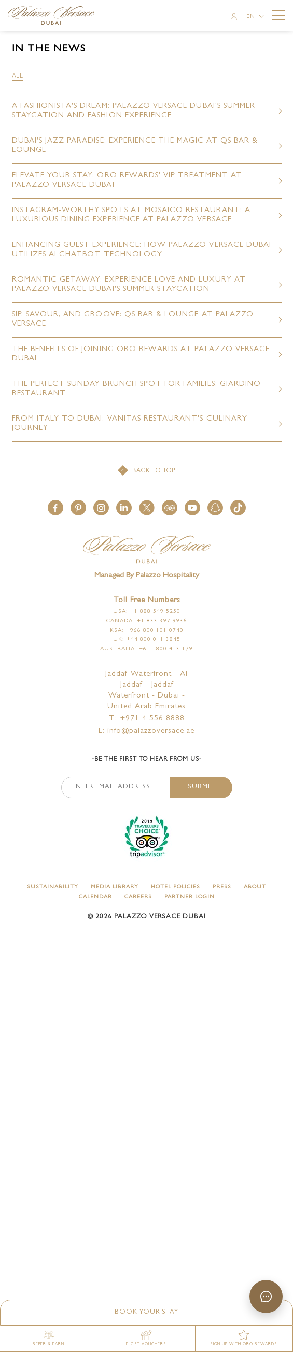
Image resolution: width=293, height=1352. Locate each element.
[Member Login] (234, 17)
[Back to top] (147, 471)
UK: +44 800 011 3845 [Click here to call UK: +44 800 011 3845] (146, 640)
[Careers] (138, 897)
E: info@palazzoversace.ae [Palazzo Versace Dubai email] (146, 731)
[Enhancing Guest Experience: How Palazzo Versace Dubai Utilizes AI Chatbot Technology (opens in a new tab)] (147, 250)
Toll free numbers (146, 601)
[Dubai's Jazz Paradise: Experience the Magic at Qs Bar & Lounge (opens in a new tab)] (147, 146)
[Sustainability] (52, 887)
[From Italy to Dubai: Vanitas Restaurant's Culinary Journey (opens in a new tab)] (147, 424)
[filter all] (18, 76)
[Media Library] (114, 887)
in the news (49, 49)
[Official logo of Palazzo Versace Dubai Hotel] (146, 550)
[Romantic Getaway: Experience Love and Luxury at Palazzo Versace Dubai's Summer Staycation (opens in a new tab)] (147, 285)
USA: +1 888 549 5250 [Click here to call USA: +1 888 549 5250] (146, 612)
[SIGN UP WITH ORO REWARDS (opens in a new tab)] (244, 1338)
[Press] (222, 887)
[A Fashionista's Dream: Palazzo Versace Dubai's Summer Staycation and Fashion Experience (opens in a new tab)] (147, 111)
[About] (255, 887)
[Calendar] (95, 897)
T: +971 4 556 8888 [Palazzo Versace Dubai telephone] (147, 719)
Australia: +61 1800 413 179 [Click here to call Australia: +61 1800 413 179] (146, 649)
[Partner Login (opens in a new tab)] (189, 897)
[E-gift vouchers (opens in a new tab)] (146, 1338)
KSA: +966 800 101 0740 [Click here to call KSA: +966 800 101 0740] (147, 630)
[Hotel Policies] (175, 887)
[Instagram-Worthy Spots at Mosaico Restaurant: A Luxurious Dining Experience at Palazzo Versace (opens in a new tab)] (147, 216)
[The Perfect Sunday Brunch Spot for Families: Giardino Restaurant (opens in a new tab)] (147, 389)
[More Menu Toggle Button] (278, 15)
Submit (201, 787)
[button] (55, 507)
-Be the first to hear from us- (147, 760)
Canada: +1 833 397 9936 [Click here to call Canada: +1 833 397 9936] (146, 621)
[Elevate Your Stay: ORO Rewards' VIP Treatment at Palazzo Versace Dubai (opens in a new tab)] (147, 181)
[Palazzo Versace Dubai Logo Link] (56, 16)
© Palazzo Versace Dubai (147, 917)
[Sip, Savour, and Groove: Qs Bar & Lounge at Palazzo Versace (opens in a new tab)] (147, 320)
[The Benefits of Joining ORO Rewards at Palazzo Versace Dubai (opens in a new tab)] (147, 355)
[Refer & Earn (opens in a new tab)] (48, 1338)
